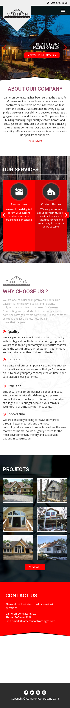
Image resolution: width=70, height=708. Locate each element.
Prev (5, 48)
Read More (35, 140)
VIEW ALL (35, 567)
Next (65, 48)
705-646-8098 (57, 2)
